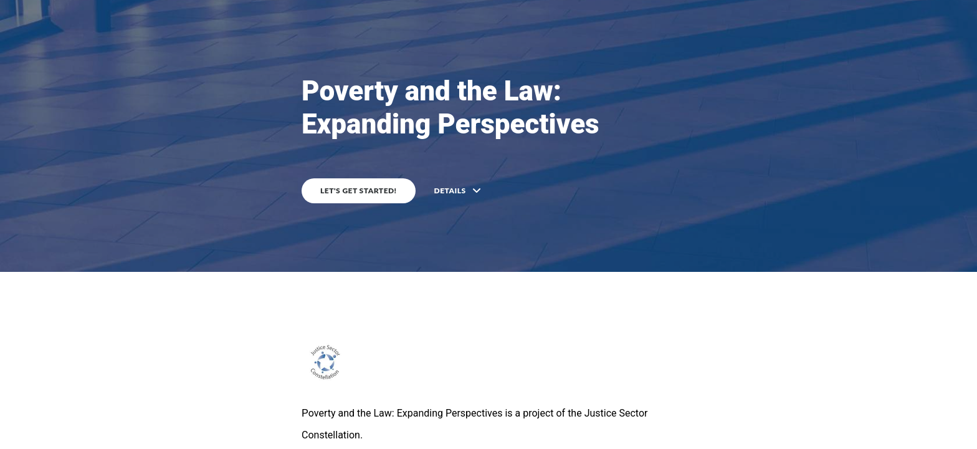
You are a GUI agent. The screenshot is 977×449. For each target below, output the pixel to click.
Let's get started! (358, 190)
